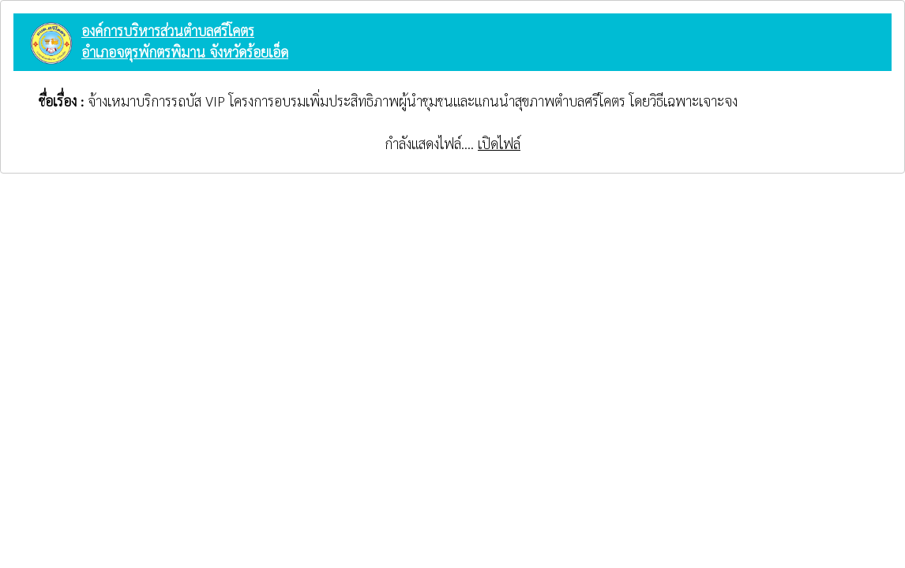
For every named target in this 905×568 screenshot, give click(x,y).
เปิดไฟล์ (499, 143)
